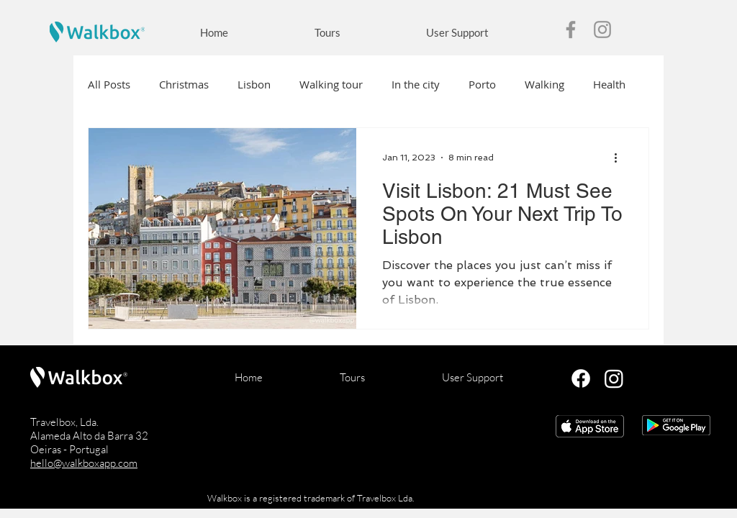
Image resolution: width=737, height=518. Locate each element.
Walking (544, 84)
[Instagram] (602, 29)
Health (609, 84)
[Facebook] (570, 29)
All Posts (109, 84)
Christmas (184, 84)
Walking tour (331, 84)
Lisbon (254, 84)
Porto (482, 84)
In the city (416, 84)
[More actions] (620, 157)
